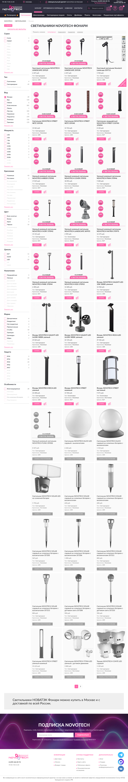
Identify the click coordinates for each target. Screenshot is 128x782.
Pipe (8, 58)
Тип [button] (5, 77)
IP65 (8, 362)
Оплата (57, 762)
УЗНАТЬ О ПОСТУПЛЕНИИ (42, 458)
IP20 (8, 370)
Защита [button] (7, 352)
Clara (8, 46)
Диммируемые (12, 394)
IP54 (8, 359)
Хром (9, 222)
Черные (9, 224)
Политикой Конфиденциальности (63, 739)
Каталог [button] (38, 8)
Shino (9, 63)
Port (8, 60)
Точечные (10, 119)
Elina (8, 49)
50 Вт (9, 157)
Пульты (87, 15)
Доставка (58, 759)
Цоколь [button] (7, 250)
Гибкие (9, 102)
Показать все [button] (8, 72)
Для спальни (11, 297)
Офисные (10, 306)
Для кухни (10, 292)
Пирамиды (10, 344)
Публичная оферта (84, 765)
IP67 (8, 367)
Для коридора (12, 289)
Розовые (10, 241)
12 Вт (9, 160)
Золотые (10, 238)
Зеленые (10, 236)
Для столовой (11, 300)
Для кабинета (11, 286)
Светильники (26, 15)
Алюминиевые (12, 227)
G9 (8, 262)
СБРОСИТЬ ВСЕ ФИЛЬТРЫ (16, 29)
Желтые (10, 233)
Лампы (9, 108)
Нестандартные (12, 324)
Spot (8, 66)
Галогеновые (11, 81)
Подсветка (10, 117)
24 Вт (9, 163)
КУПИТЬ (36, 83)
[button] (100, 2)
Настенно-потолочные (14, 189)
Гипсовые (10, 391)
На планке (10, 178)
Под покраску (12, 400)
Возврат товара (60, 765)
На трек (9, 195)
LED (8, 259)
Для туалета (11, 303)
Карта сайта (82, 762)
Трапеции (10, 332)
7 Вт (8, 140)
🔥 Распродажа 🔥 (11, 15)
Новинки (68, 8)
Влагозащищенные (13, 389)
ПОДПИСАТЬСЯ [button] (83, 735)
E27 (8, 254)
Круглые (10, 341)
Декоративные (12, 318)
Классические (12, 105)
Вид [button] (6, 93)
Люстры (10, 111)
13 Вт (9, 149)
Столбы (9, 330)
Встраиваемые (12, 181)
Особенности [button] (10, 384)
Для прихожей (12, 295)
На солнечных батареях (15, 397)
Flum (8, 52)
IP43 (8, 376)
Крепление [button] (9, 171)
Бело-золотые (12, 216)
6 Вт (8, 137)
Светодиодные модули (55, 15)
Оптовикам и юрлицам (53, 8)
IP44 (8, 356)
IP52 (8, 379)
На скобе (10, 187)
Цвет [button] (6, 212)
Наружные (10, 114)
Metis (9, 55)
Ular (8, 69)
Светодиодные (12, 84)
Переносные (11, 198)
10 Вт (9, 146)
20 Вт (9, 154)
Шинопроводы (38, 15)
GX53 (9, 265)
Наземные (10, 175)
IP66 (8, 365)
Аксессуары (97, 15)
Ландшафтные (12, 275)
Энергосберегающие (14, 87)
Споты (69, 15)
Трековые (10, 122)
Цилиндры (10, 335)
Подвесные (11, 201)
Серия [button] (7, 34)
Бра (8, 100)
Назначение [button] (9, 271)
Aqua (9, 44)
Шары (9, 338)
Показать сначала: (39, 32)
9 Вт (8, 143)
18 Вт (9, 152)
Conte (9, 38)
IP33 (8, 373)
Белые (9, 219)
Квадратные (11, 321)
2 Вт (8, 135)
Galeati (9, 41)
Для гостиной (11, 283)
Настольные (11, 192)
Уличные (10, 278)
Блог (101, 759)
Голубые (10, 230)
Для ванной (11, 281)
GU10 (9, 257)
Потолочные (11, 203)
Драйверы (78, 15)
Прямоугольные (12, 327)
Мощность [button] (9, 130)
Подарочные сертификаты (114, 15)
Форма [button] (7, 314)
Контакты (78, 8)
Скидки (102, 762)
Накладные (11, 184)
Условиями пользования (81, 739)
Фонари (9, 97)
